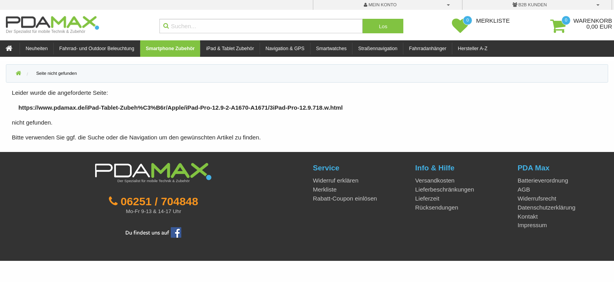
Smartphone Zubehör (170, 48)
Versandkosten (434, 180)
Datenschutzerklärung (547, 207)
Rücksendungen (436, 207)
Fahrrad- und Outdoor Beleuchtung (96, 48)
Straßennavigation (377, 48)
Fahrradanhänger (427, 48)
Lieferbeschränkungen (444, 189)
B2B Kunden (530, 4)
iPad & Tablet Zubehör (230, 48)
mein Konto (380, 4)
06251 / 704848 (159, 201)
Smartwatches (331, 48)
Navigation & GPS (285, 48)
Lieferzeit (427, 198)
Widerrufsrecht (537, 198)
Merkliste (325, 189)
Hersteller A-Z (472, 48)
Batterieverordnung (543, 180)
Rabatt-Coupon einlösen (345, 198)
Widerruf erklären (335, 180)
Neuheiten (37, 48)
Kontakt (528, 216)
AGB (524, 189)
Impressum (532, 225)
